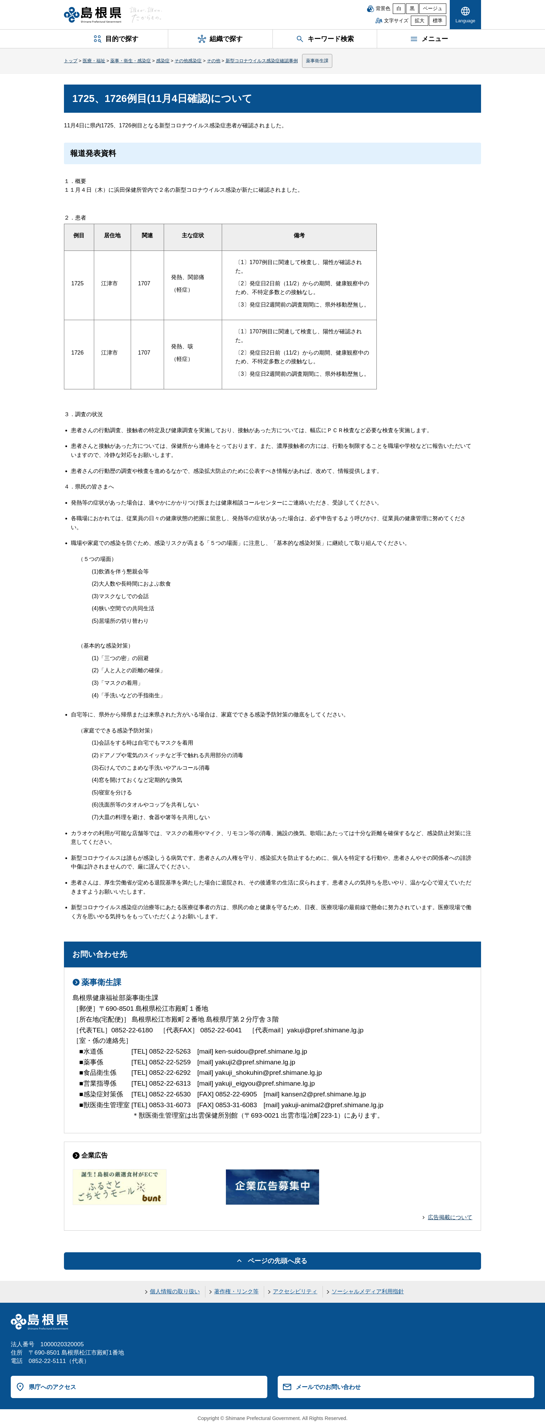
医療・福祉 (94, 60)
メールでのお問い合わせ (328, 1386)
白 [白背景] (399, 8)
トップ (71, 60)
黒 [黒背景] (412, 8)
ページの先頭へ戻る (277, 1260)
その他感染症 (188, 60)
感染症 (163, 60)
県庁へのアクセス (52, 1386)
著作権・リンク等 (236, 1291)
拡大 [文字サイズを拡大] (419, 20)
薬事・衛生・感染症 (130, 60)
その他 (213, 60)
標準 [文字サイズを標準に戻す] (437, 20)
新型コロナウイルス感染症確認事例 (262, 60)
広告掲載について (450, 1217)
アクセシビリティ (295, 1291)
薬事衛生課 (317, 60)
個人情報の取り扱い (175, 1291)
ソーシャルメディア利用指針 (368, 1291)
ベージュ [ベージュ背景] (432, 8)
